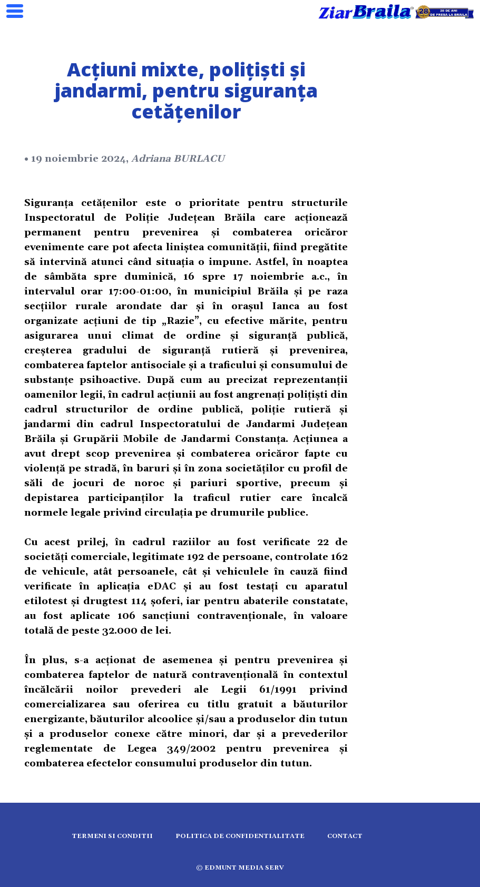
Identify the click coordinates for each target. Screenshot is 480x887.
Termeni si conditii (112, 836)
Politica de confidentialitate (240, 836)
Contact (345, 836)
